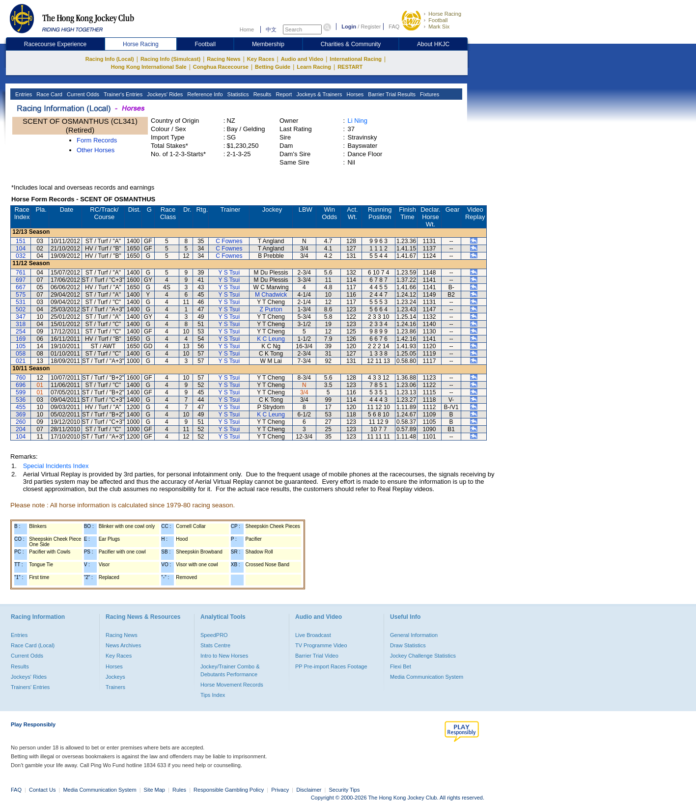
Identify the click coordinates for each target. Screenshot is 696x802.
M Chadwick (271, 294)
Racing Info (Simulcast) (170, 59)
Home (247, 29)
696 (21, 385)
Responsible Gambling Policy (229, 790)
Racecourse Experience (55, 44)
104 (21, 248)
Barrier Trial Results (391, 94)
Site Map (154, 790)
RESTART (349, 67)
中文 (271, 29)
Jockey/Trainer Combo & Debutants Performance (230, 670)
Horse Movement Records (231, 685)
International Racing (356, 59)
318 (21, 324)
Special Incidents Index (56, 466)
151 (21, 241)
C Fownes (229, 241)
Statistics (237, 94)
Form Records (97, 140)
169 (21, 338)
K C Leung (271, 338)
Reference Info (204, 94)
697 (21, 280)
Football (437, 20)
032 (21, 255)
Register (371, 26)
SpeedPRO (214, 635)
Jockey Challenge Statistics (423, 656)
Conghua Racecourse (221, 67)
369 (21, 414)
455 (21, 407)
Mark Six (438, 26)
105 (21, 346)
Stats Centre (215, 645)
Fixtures (428, 94)
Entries (23, 94)
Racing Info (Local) (109, 59)
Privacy (280, 790)
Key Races (261, 59)
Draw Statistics (408, 645)
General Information (414, 635)
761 (21, 272)
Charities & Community (351, 44)
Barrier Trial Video (316, 656)
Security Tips (344, 790)
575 (21, 294)
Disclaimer (308, 790)
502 (21, 309)
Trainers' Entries (30, 687)
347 (21, 316)
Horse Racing (444, 14)
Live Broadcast (313, 635)
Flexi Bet (400, 666)
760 (21, 377)
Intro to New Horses (224, 656)
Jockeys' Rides (164, 94)
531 (21, 302)
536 (21, 399)
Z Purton (271, 309)
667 (21, 287)
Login (348, 26)
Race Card (48, 94)
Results (262, 94)
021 (21, 361)
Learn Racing (314, 67)
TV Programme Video (321, 645)
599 (21, 392)
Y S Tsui (229, 272)
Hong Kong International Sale (149, 67)
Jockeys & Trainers (318, 94)
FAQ (394, 26)
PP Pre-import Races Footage (331, 666)
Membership (268, 44)
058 (21, 353)
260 (21, 421)
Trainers (115, 687)
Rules (180, 790)
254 (21, 331)
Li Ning (357, 120)
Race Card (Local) (33, 645)
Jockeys (115, 677)
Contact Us (42, 790)
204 (21, 429)
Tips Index (212, 695)
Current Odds (82, 94)
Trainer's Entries (122, 94)
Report (283, 94)
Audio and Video (302, 59)
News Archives (123, 645)
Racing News (223, 59)
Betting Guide (272, 67)
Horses (354, 94)
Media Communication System (426, 677)
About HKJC (433, 44)
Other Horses (95, 150)
